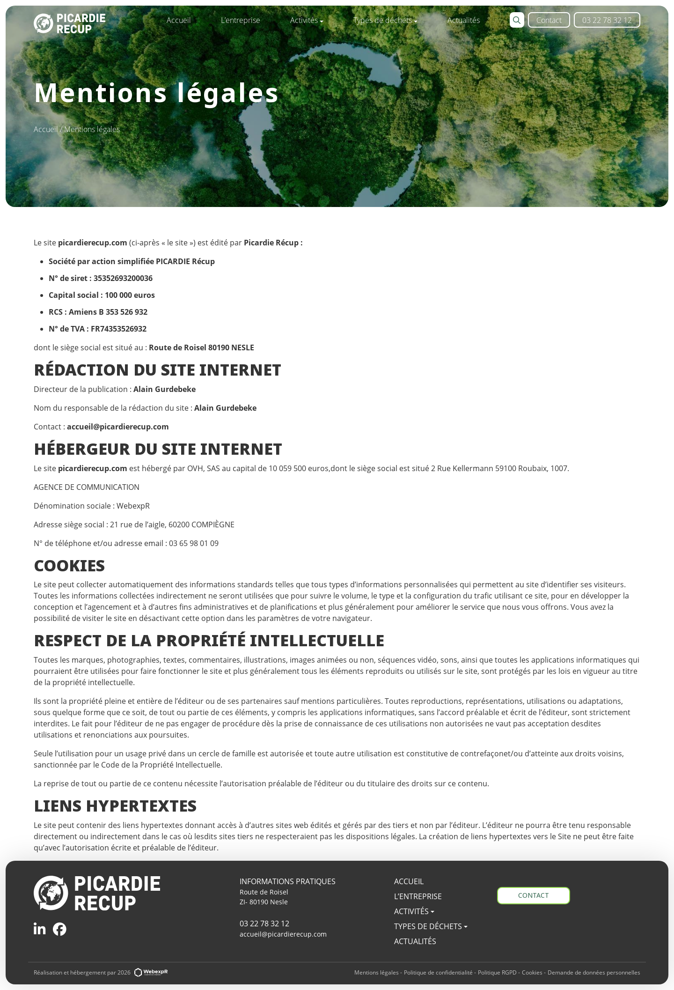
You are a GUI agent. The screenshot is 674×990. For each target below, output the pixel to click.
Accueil (47, 129)
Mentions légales (376, 972)
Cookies (532, 972)
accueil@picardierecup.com (283, 934)
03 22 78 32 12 (264, 923)
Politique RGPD (497, 972)
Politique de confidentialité (438, 972)
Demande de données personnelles (594, 972)
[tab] (39, 929)
